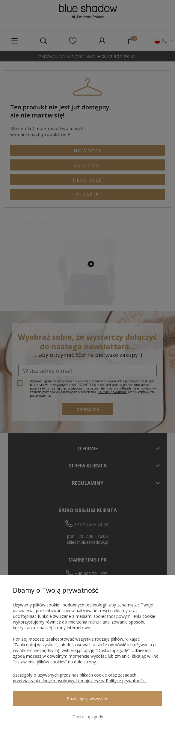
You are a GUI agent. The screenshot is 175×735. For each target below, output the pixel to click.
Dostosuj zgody (87, 716)
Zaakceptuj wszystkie (87, 698)
